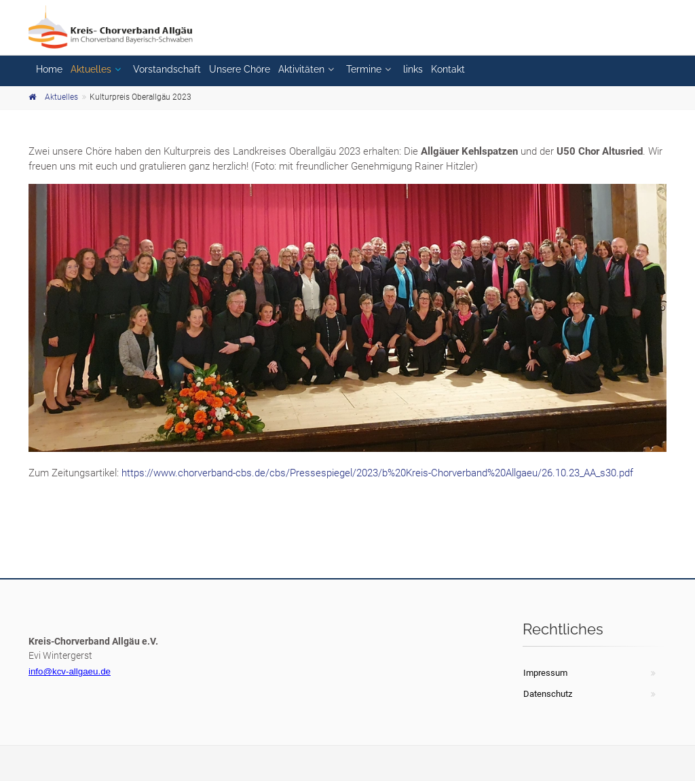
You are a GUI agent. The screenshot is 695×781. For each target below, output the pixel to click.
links (413, 69)
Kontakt (448, 69)
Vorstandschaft (167, 69)
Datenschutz (547, 694)
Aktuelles (91, 69)
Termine (363, 69)
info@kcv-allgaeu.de (70, 671)
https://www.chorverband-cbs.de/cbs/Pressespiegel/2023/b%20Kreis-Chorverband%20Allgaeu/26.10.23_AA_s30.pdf (377, 473)
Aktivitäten (301, 69)
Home (49, 69)
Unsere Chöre (239, 69)
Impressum (545, 673)
